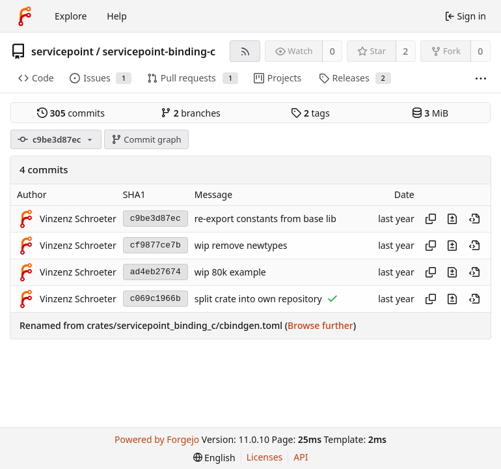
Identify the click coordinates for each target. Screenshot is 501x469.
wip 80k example (230, 272)
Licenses (265, 457)
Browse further (320, 325)
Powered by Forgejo (157, 439)
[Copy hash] (430, 219)
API (300, 457)
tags (310, 113)
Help (117, 16)
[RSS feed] (245, 51)
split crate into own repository (258, 298)
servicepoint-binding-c (158, 51)
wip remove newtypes (241, 245)
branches (191, 113)
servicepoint (62, 51)
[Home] (25, 16)
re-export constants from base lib (265, 218)
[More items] (481, 78)
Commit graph (146, 139)
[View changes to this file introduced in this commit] (452, 219)
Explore (71, 16)
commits (71, 113)
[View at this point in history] (474, 219)
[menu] (214, 457)
